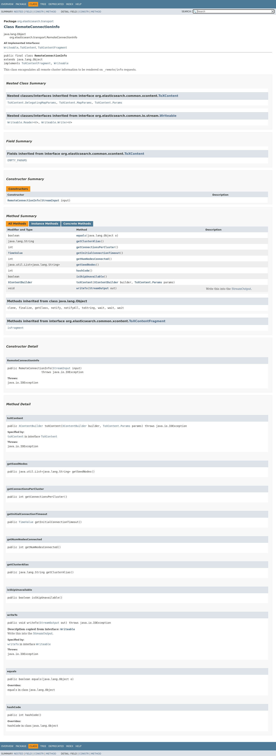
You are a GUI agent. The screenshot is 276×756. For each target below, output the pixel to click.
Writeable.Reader (20, 122)
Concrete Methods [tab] (77, 223)
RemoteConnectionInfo (23, 200)
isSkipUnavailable (90, 276)
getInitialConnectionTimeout (98, 252)
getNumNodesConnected (92, 258)
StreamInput (50, 200)
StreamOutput (99, 288)
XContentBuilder (20, 282)
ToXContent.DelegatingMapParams (31, 102)
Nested (18, 11)
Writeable (11, 47)
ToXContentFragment (52, 47)
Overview (7, 4)
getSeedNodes (86, 264)
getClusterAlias (88, 241)
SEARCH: (187, 11)
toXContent (84, 282)
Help (78, 4)
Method (51, 11)
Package (21, 4)
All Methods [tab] (17, 223)
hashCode (82, 270)
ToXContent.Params (108, 102)
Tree (43, 4)
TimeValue (15, 252)
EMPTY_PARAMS (17, 160)
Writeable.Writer (54, 122)
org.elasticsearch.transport (35, 21)
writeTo (82, 288)
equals (81, 235)
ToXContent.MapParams (75, 102)
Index (69, 4)
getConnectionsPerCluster (95, 247)
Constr (39, 11)
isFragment (15, 327)
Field (28, 11)
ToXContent (28, 47)
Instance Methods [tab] (44, 223)
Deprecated (56, 4)
